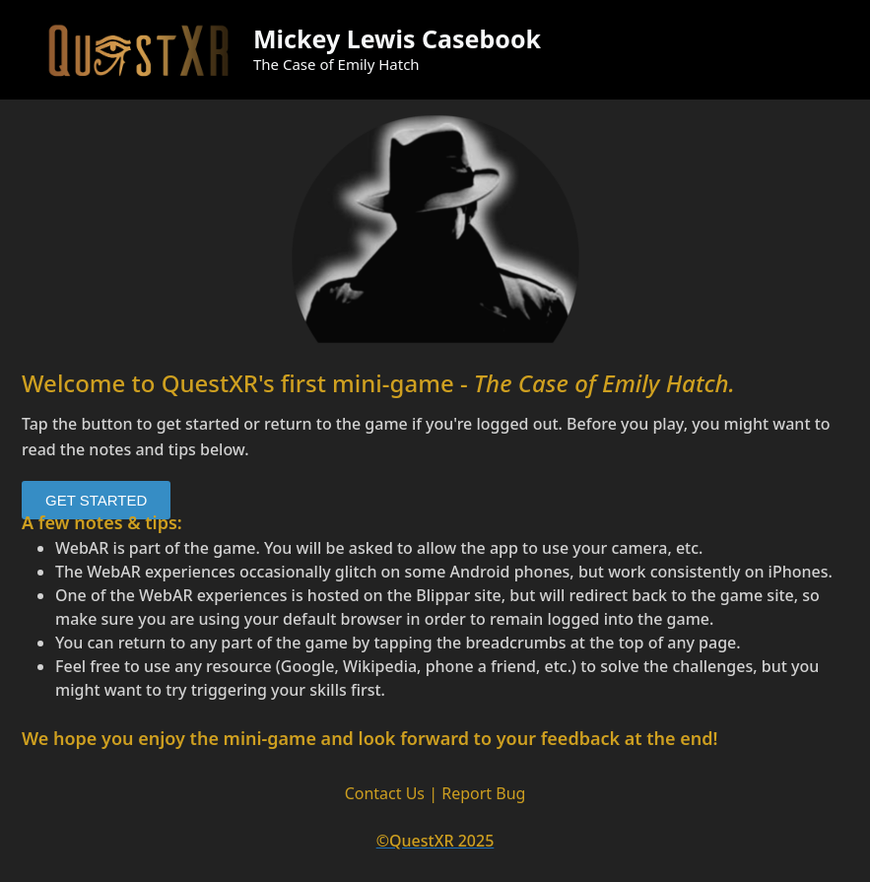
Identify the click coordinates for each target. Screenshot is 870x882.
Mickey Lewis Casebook (397, 38)
